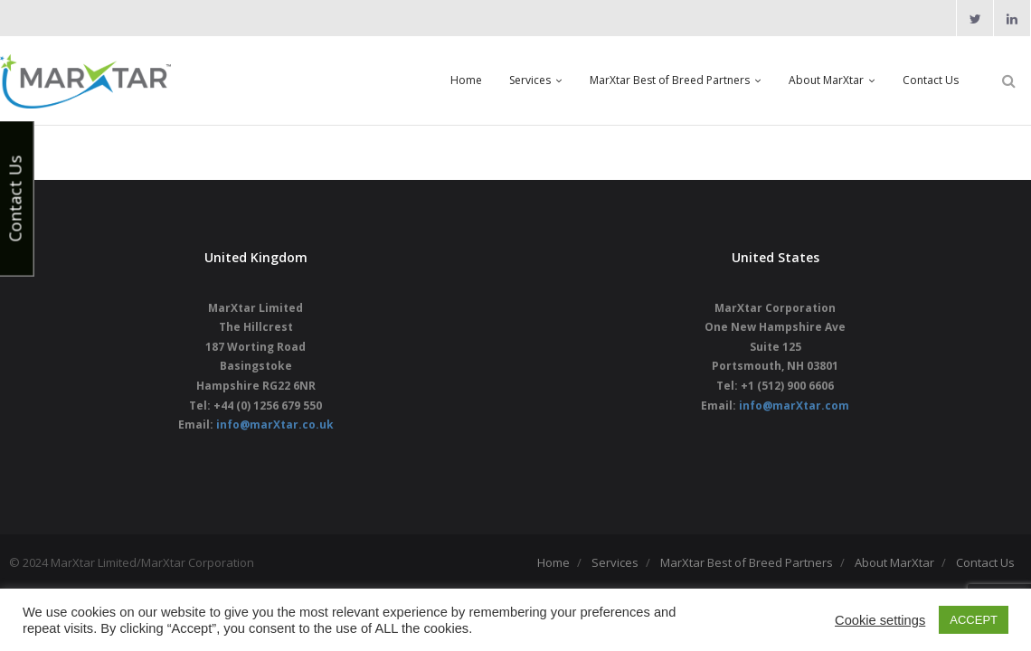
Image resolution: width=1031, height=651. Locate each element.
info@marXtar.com (794, 405)
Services (614, 562)
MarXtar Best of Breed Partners (746, 562)
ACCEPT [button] (974, 620)
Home (553, 562)
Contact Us (985, 562)
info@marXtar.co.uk (275, 424)
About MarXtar (894, 562)
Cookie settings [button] (880, 620)
